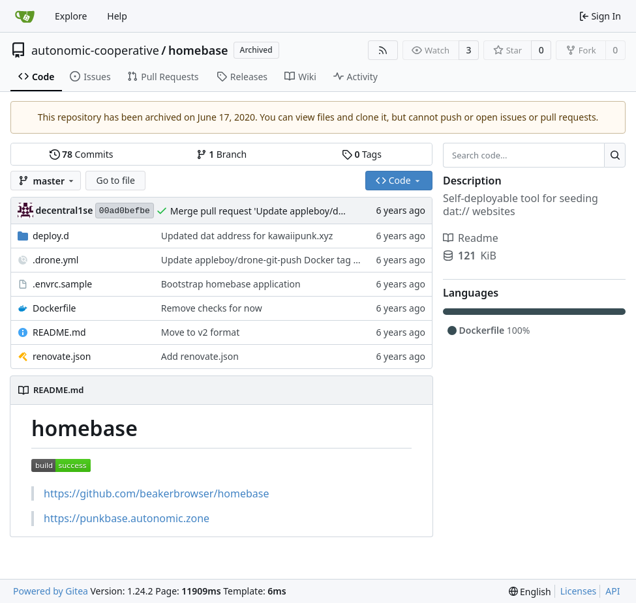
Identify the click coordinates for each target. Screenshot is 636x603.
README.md (59, 332)
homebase (198, 50)
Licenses (578, 591)
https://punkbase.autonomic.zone (126, 518)
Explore (71, 16)
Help (117, 16)
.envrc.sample (62, 284)
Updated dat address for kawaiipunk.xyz (247, 235)
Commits (82, 154)
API (612, 591)
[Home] (25, 16)
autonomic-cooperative (95, 50)
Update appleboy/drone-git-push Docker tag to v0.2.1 (275, 260)
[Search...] (615, 155)
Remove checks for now (211, 308)
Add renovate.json (200, 356)
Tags (362, 154)
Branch (221, 154)
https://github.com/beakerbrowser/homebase (156, 493)
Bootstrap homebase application (231, 284)
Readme (470, 237)
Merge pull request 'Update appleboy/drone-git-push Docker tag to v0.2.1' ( (331, 211)
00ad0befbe (124, 211)
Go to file (115, 180)
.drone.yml (55, 260)
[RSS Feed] (383, 50)
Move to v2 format (200, 332)
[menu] (530, 591)
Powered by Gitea (50, 591)
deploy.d (51, 235)
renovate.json (62, 356)
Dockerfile (54, 308)
